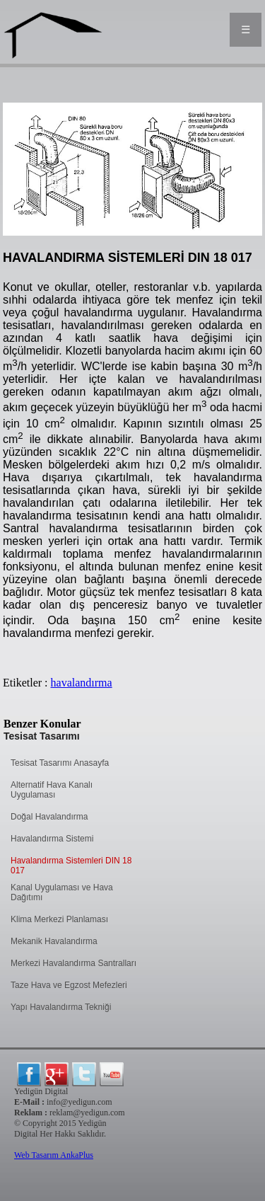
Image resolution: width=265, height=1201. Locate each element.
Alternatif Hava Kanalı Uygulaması (52, 790)
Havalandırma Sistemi (52, 839)
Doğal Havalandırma (49, 817)
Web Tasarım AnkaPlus (53, 1155)
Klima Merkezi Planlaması (59, 919)
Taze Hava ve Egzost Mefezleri (69, 985)
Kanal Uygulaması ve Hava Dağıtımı (62, 892)
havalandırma (81, 683)
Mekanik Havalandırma (54, 941)
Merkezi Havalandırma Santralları (73, 963)
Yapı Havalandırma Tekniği (61, 1007)
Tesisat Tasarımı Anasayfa (60, 763)
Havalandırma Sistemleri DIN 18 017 (71, 865)
